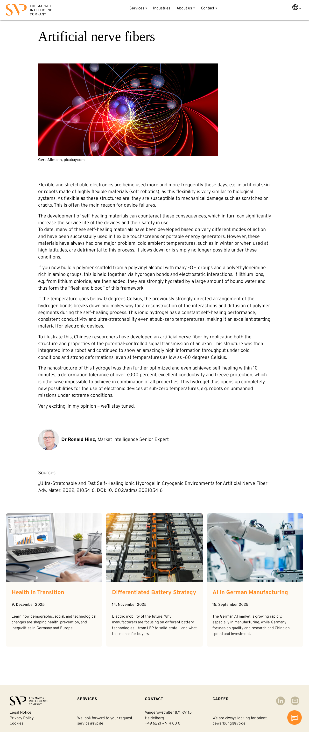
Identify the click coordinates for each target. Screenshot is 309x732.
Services (136, 8)
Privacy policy (22, 718)
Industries (161, 8)
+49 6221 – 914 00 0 (162, 723)
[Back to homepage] (30, 11)
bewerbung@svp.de (229, 723)
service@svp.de (90, 723)
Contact (207, 8)
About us (184, 8)
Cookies (16, 723)
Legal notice (20, 712)
